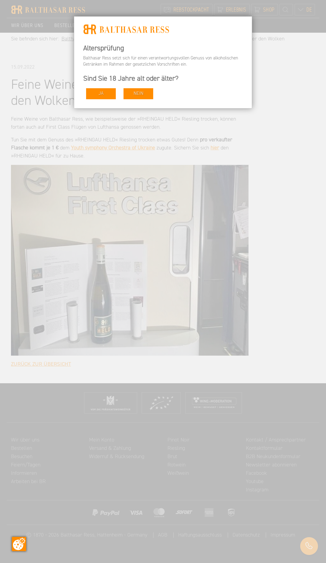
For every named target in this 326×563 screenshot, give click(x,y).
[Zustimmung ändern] (19, 544)
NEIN (138, 93)
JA (101, 93)
